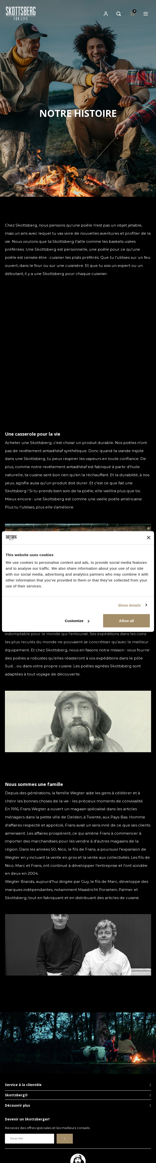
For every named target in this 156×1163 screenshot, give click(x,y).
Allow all (126, 621)
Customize (77, 621)
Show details (129, 605)
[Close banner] (148, 537)
